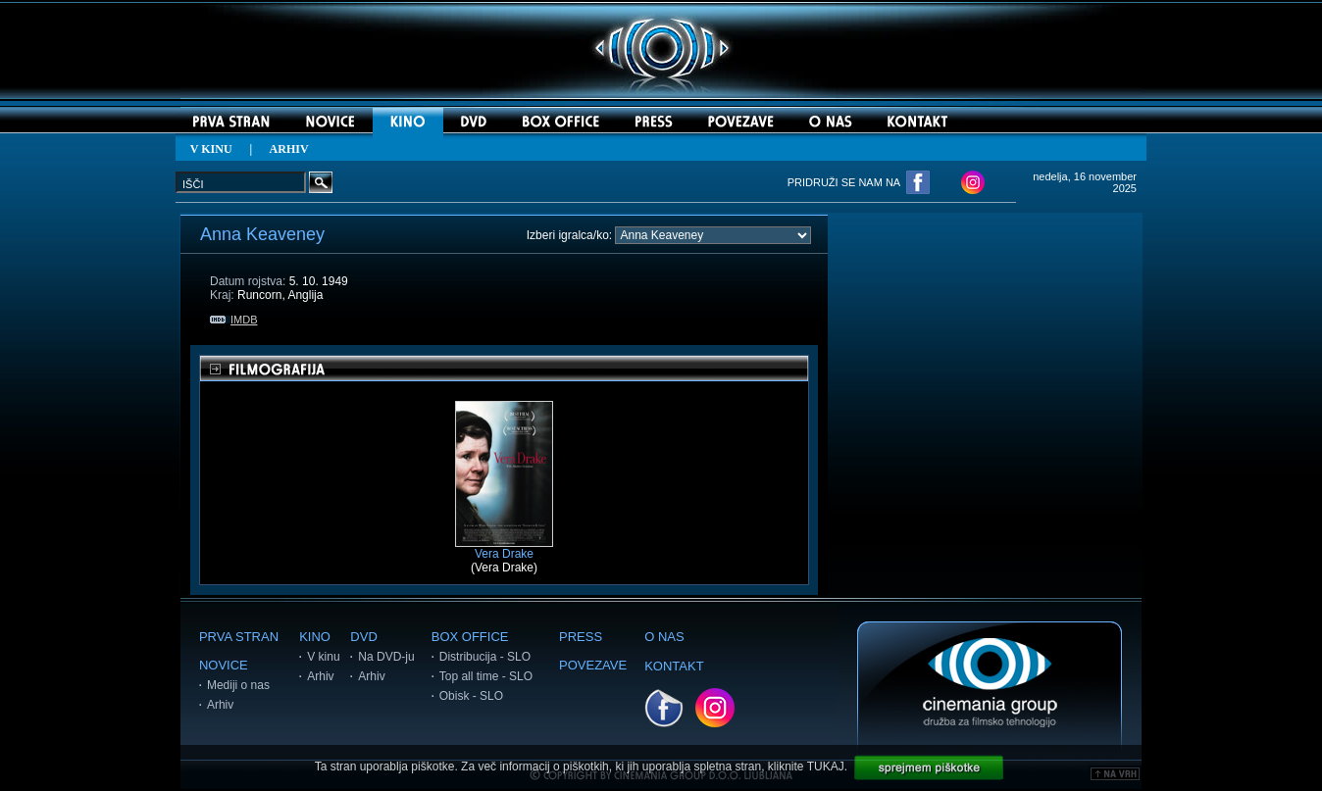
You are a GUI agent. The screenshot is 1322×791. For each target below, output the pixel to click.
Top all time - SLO (486, 676)
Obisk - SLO (471, 696)
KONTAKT (673, 666)
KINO (314, 636)
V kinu (323, 657)
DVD (363, 636)
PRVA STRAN (239, 636)
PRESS (580, 636)
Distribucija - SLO (485, 657)
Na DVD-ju (386, 657)
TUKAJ (825, 766)
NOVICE (223, 665)
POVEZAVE (593, 665)
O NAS (664, 636)
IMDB (234, 319)
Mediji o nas (238, 685)
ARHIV (289, 149)
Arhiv (220, 705)
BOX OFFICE (470, 636)
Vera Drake (504, 548)
